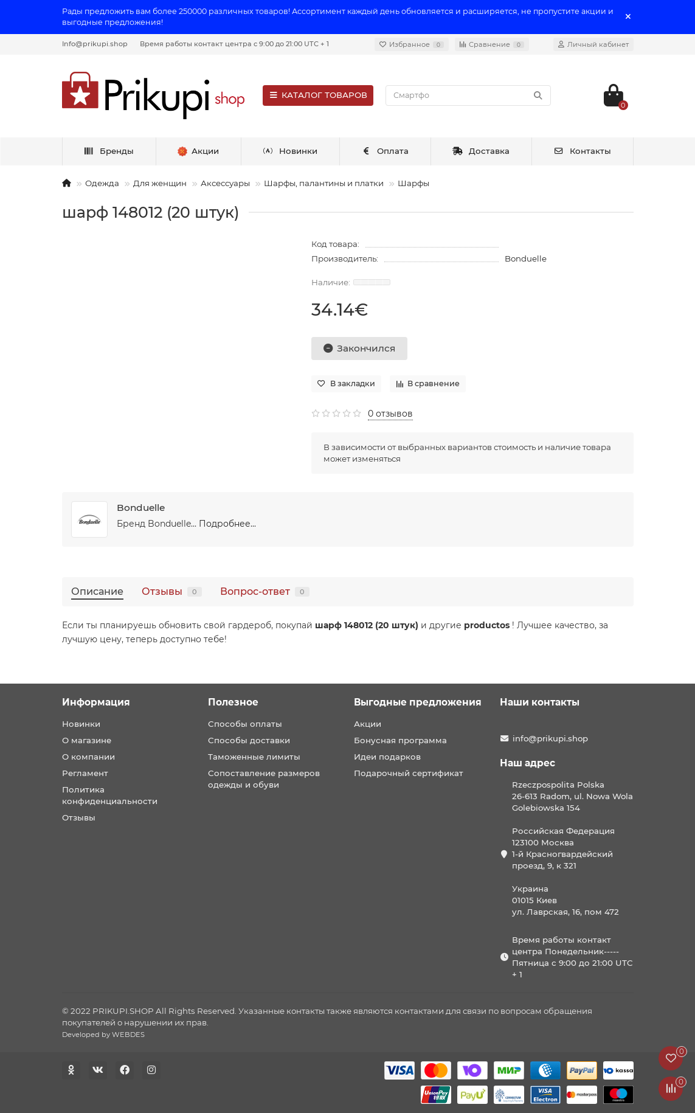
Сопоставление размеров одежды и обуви (264, 778)
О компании (88, 756)
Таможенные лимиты (254, 756)
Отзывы (172, 591)
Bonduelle (526, 258)
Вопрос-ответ (264, 591)
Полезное (233, 702)
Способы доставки (249, 740)
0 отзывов (390, 413)
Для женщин (160, 183)
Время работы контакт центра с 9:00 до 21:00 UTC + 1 (234, 44)
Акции (367, 724)
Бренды (108, 151)
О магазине (86, 740)
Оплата (385, 151)
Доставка (481, 151)
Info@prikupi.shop (95, 44)
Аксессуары (225, 183)
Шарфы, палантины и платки (324, 183)
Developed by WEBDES (103, 1034)
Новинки (290, 151)
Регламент (85, 773)
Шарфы (413, 183)
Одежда (102, 183)
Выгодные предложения (418, 702)
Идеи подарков (387, 756)
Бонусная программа (400, 740)
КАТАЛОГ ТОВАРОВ (318, 95)
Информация (96, 702)
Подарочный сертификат (408, 773)
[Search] (468, 95)
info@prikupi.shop (550, 738)
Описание (97, 591)
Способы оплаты (245, 724)
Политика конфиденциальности (109, 795)
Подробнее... (227, 523)
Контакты (582, 151)
